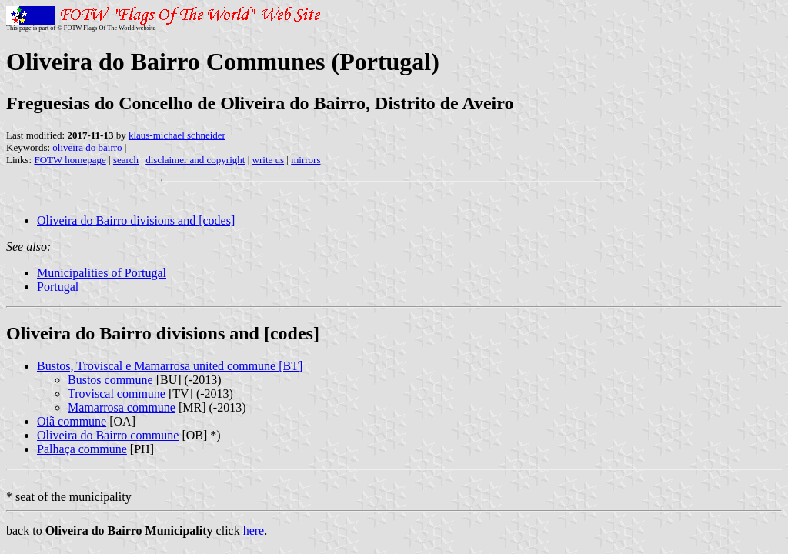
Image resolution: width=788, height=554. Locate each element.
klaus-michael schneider (177, 135)
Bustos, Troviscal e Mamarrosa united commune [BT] (169, 365)
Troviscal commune (116, 393)
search (126, 159)
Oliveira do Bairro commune (108, 435)
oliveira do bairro (87, 147)
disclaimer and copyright (195, 159)
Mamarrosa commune (121, 407)
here (254, 530)
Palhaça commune (82, 449)
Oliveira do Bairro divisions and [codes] (136, 220)
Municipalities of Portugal (101, 272)
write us (268, 159)
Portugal (57, 286)
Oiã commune (71, 421)
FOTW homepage (69, 159)
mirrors (305, 159)
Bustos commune (110, 379)
